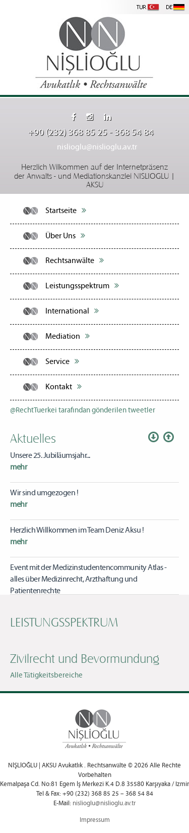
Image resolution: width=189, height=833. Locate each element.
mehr (18, 467)
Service (62, 361)
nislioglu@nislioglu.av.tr (97, 147)
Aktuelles (33, 437)
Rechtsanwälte (74, 260)
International (72, 311)
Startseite (65, 210)
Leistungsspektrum (82, 285)
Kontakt (63, 386)
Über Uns (65, 235)
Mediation (67, 336)
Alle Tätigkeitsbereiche (46, 675)
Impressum (95, 820)
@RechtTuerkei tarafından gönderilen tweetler (82, 410)
